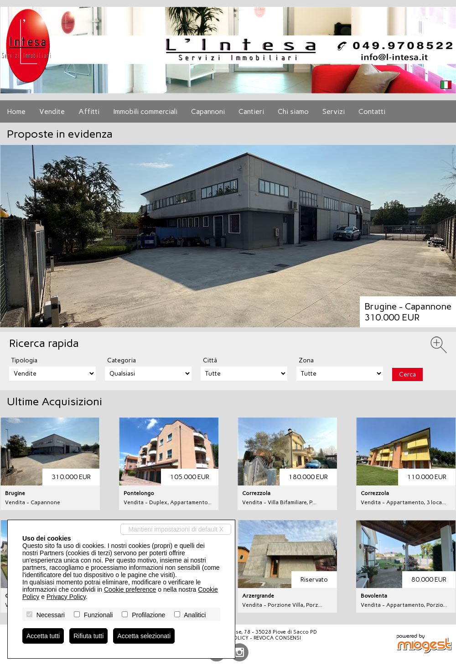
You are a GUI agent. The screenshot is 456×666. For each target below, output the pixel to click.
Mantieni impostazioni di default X (175, 529)
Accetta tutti (43, 636)
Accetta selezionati (144, 636)
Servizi (333, 111)
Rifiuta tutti (88, 636)
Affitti (88, 111)
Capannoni (208, 111)
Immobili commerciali (145, 111)
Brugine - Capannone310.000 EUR (407, 312)
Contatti (371, 111)
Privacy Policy (66, 596)
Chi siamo (293, 111)
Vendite (52, 111)
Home (16, 111)
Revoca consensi (277, 638)
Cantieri (251, 111)
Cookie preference (130, 589)
